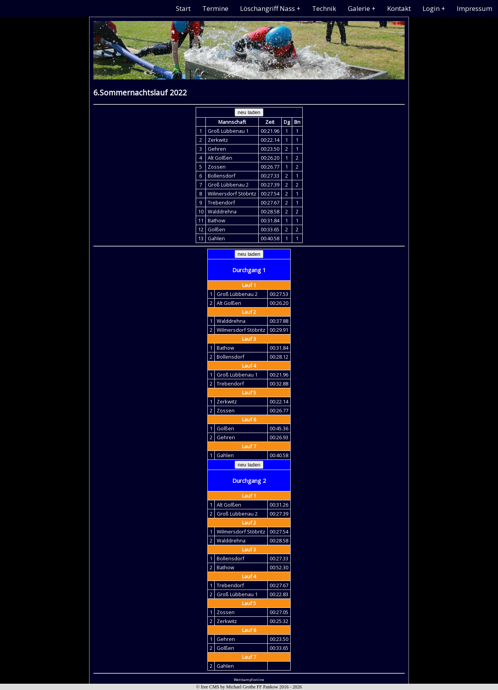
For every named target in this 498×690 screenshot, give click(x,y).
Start (183, 8)
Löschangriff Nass (267, 8)
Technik (324, 8)
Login (431, 8)
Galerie (359, 8)
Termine (215, 8)
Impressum (474, 8)
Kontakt (399, 8)
